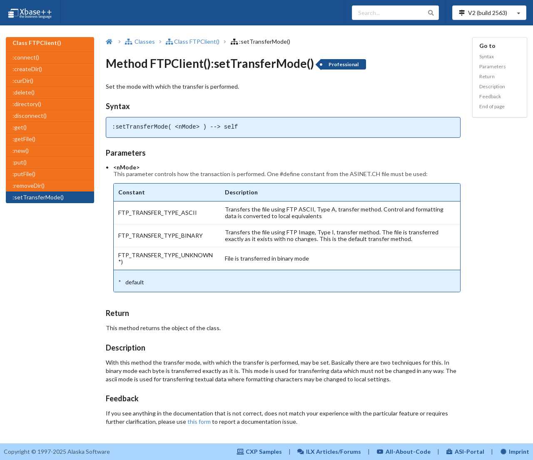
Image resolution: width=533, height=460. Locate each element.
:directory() (26, 103)
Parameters (492, 66)
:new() (20, 150)
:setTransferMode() (38, 197)
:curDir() (22, 80)
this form (199, 421)
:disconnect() (29, 115)
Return (487, 76)
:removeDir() (28, 185)
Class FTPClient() (192, 41)
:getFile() (23, 138)
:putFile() (23, 173)
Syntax (486, 56)
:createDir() (27, 68)
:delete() (23, 92)
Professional (344, 64)
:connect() (25, 57)
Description (492, 86)
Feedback (490, 96)
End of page (492, 106)
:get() (19, 127)
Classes (140, 41)
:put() (19, 162)
